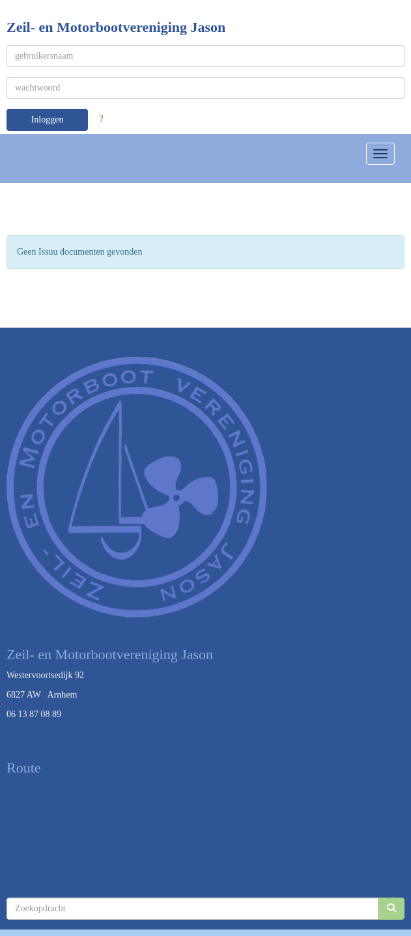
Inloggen (47, 119)
